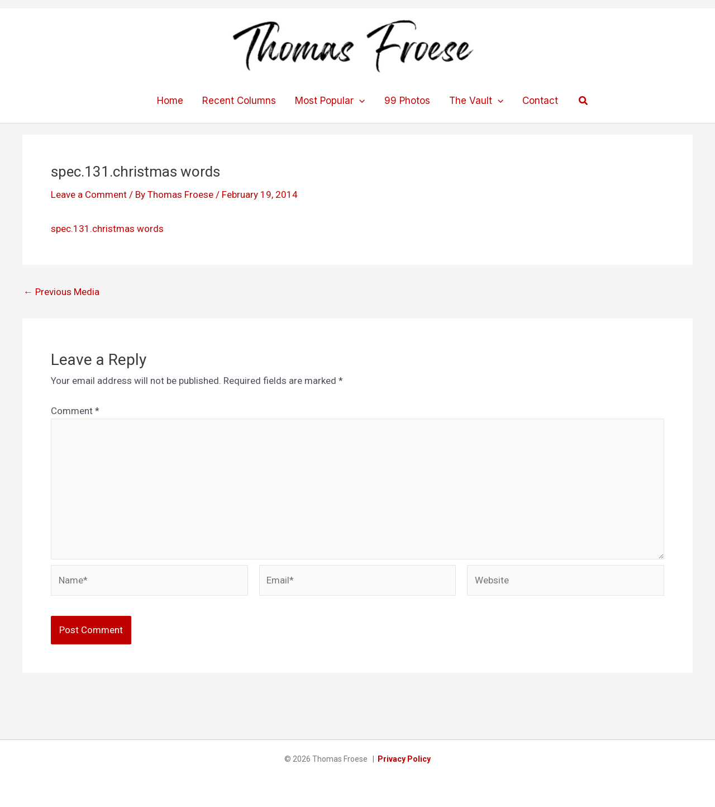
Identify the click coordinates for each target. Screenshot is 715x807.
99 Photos (407, 100)
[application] (359, 100)
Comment (75, 410)
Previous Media (61, 292)
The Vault (476, 100)
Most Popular (330, 100)
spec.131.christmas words (107, 228)
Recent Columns (239, 100)
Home (170, 100)
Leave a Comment (89, 194)
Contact (540, 100)
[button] (584, 101)
